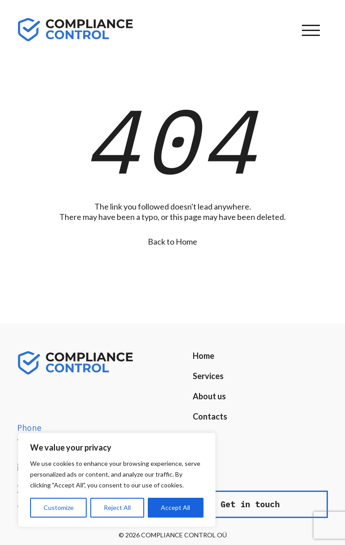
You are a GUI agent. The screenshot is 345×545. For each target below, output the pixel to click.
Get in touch (250, 504)
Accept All (175, 507)
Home (203, 356)
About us (209, 396)
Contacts (210, 416)
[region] (117, 480)
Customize (59, 507)
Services (208, 376)
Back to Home (172, 241)
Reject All (117, 507)
